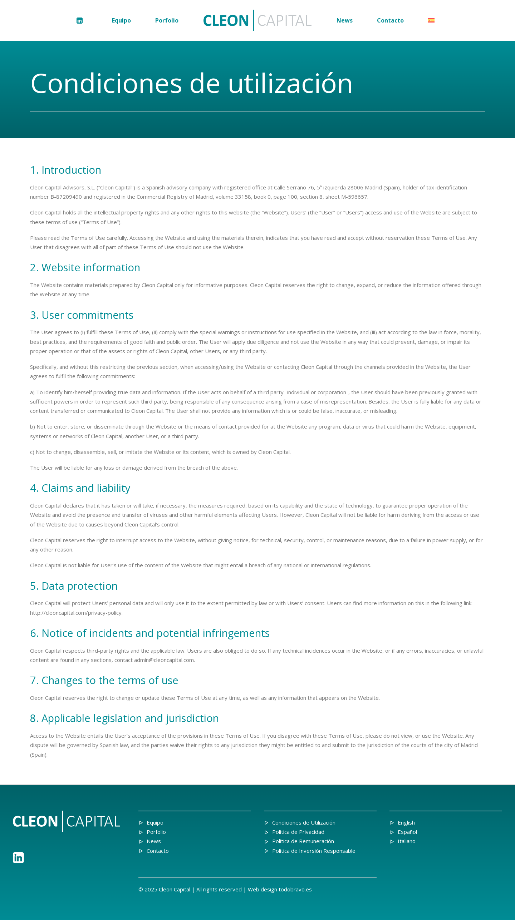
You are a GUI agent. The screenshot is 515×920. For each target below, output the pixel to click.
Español (407, 831)
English (406, 822)
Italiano (407, 841)
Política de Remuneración (303, 841)
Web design (262, 889)
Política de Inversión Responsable (313, 850)
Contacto (390, 20)
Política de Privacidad (298, 831)
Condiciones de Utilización (303, 822)
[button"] (18, 861)
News (345, 20)
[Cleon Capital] (257, 20)
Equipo (121, 20)
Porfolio (166, 20)
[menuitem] (82, 20)
